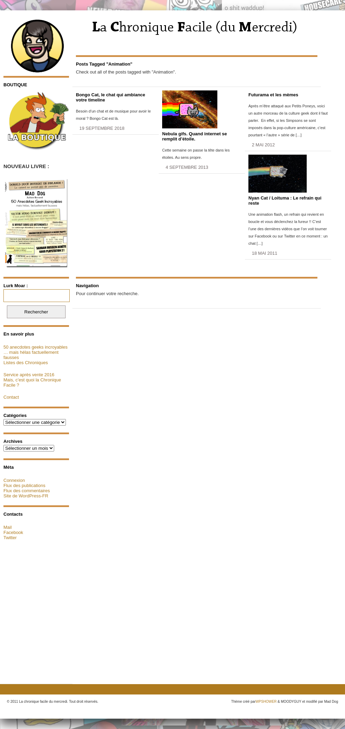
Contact (11, 397)
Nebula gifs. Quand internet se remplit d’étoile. (194, 136)
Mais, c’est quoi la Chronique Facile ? (32, 382)
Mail (7, 527)
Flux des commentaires (26, 490)
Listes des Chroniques (25, 362)
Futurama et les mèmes (273, 94)
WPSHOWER (266, 701)
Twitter (10, 537)
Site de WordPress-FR (25, 495)
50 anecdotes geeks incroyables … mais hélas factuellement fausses (35, 352)
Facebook (13, 532)
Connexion (14, 480)
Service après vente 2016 (28, 374)
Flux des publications (24, 485)
